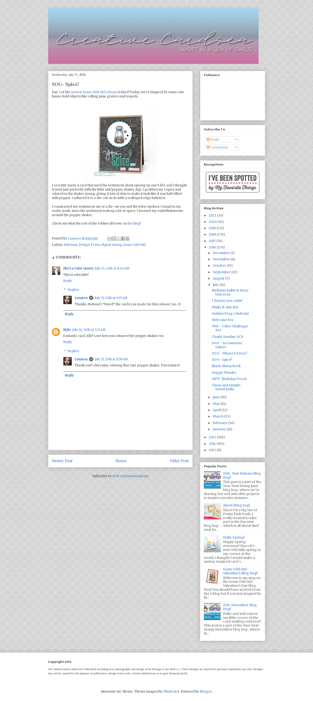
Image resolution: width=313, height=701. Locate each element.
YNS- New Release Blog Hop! (242, 475)
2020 (213, 222)
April (217, 410)
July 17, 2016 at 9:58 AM (111, 359)
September (222, 272)
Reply (67, 281)
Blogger (206, 692)
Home (121, 461)
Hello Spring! (234, 537)
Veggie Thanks (224, 372)
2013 (213, 450)
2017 (212, 241)
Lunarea (81, 298)
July (216, 285)
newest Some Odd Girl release (94, 92)
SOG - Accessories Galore (227, 345)
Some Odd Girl (134, 245)
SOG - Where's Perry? (229, 353)
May (216, 404)
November (222, 259)
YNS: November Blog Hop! (240, 607)
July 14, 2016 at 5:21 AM (89, 330)
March (218, 416)
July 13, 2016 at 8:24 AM (112, 268)
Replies (73, 290)
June (217, 397)
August (219, 278)
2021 (213, 215)
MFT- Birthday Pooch (229, 379)
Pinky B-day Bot (225, 307)
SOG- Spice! (222, 360)
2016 (213, 247)
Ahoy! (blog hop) (236, 505)
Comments (217, 147)
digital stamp (111, 245)
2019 (213, 228)
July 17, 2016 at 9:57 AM (111, 298)
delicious (70, 245)
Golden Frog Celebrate (230, 313)
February (220, 423)
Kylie (67, 330)
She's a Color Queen (78, 268)
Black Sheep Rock (226, 366)
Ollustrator (171, 692)
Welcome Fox (222, 320)
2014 (213, 444)
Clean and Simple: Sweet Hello (226, 387)
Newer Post (62, 461)
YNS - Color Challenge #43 (230, 328)
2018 (213, 234)
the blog (133, 223)
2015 (213, 437)
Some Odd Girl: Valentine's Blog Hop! (240, 571)
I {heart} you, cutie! (227, 301)
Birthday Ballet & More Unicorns (230, 292)
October (220, 265)
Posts (213, 139)
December (221, 253)
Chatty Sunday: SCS (227, 337)
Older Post (179, 461)
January (219, 429)
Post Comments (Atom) (130, 476)
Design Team (89, 245)
